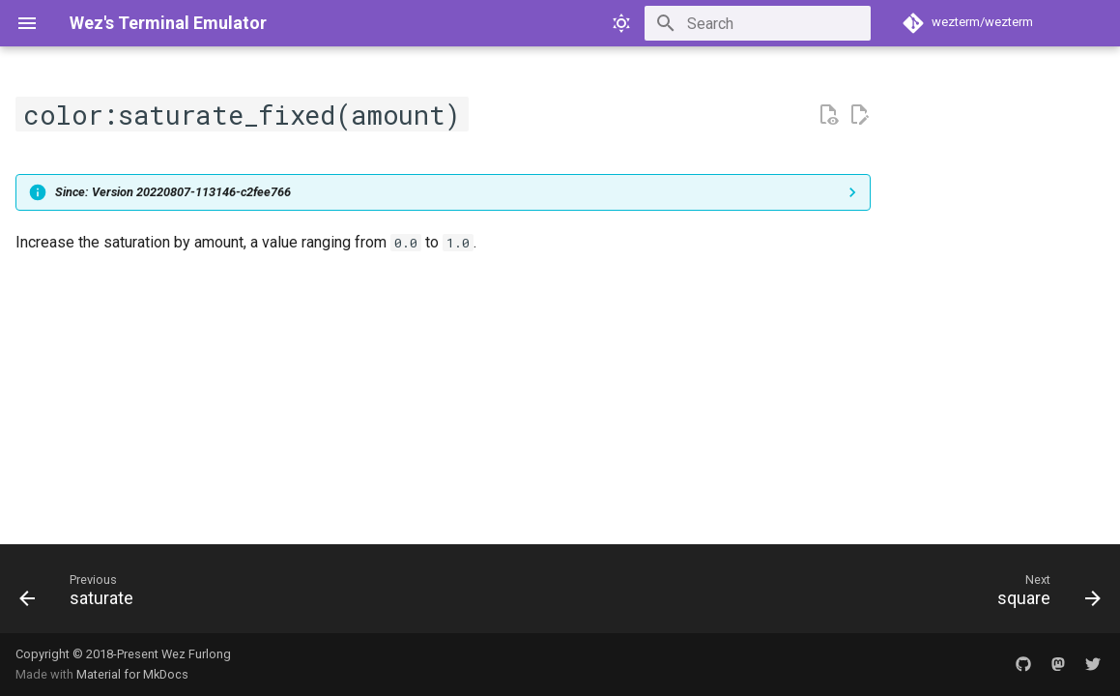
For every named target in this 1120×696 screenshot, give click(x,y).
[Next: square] (1042, 594)
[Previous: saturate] (82, 594)
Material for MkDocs (132, 674)
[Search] (758, 23)
